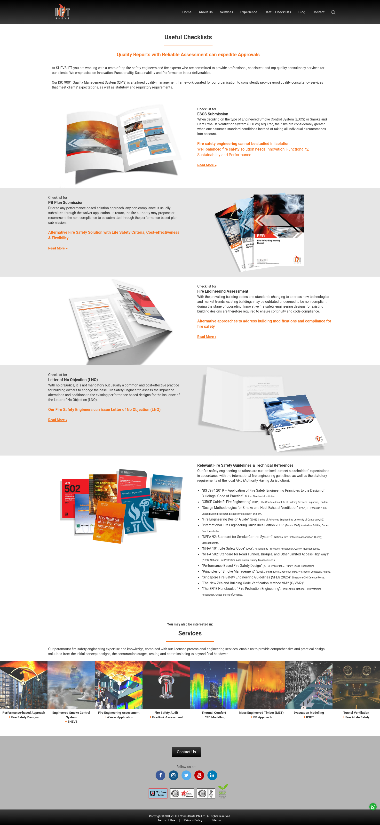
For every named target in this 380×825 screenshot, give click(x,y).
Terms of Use (166, 820)
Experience (248, 12)
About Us (206, 12)
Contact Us (186, 752)
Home (186, 12)
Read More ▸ (206, 165)
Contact (319, 12)
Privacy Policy (193, 820)
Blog (301, 12)
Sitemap (217, 820)
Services (226, 12)
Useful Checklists (277, 12)
